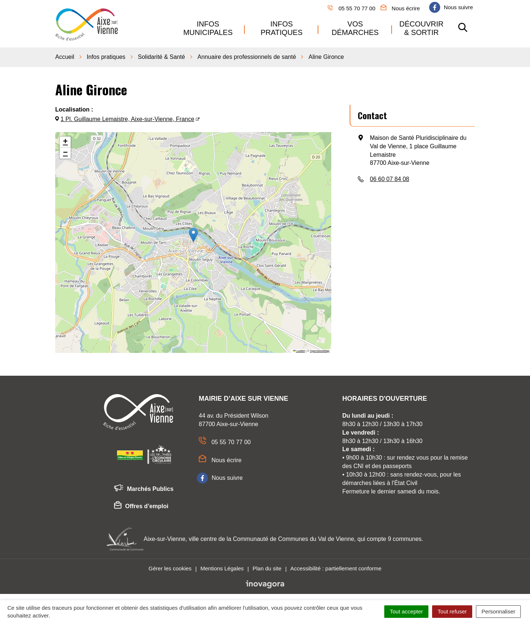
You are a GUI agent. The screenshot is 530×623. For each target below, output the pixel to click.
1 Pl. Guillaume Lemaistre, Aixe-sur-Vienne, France (127, 118)
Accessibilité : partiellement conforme (336, 567)
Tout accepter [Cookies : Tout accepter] (406, 611)
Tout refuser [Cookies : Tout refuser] (452, 611)
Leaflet (299, 349)
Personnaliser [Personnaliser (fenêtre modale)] (498, 611)
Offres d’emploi (141, 505)
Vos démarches (355, 27)
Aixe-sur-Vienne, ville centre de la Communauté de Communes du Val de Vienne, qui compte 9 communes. (283, 537)
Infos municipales (208, 27)
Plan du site (266, 567)
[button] (193, 233)
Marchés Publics (143, 488)
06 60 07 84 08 (389, 178)
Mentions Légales (222, 567)
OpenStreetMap (319, 349)
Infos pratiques (282, 27)
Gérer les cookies (170, 567)
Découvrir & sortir (421, 27)
